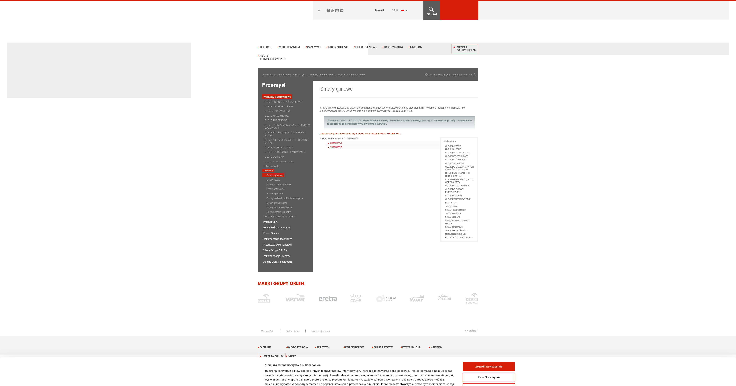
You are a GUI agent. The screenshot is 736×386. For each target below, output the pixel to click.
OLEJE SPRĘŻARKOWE (278, 111)
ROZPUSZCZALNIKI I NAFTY (281, 216)
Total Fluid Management (276, 227)
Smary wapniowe (275, 189)
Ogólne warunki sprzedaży (278, 261)
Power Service (271, 233)
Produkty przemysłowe (321, 74)
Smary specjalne (275, 193)
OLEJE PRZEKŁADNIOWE (279, 106)
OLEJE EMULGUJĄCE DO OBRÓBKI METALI (285, 134)
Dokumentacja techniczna (277, 238)
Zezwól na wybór (489, 351)
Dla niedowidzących (439, 74)
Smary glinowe (274, 175)
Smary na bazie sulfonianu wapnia (284, 198)
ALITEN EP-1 (336, 143)
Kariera (416, 47)
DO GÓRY (470, 331)
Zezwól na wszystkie (488, 340)
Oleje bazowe (366, 47)
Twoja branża (270, 221)
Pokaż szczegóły (413, 378)
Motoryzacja (289, 47)
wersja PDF (267, 331)
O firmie (266, 47)
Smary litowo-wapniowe (279, 184)
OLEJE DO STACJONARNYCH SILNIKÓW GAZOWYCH (288, 126)
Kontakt (379, 10)
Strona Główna (283, 74)
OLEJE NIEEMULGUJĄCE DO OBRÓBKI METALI (287, 141)
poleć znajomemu (320, 331)
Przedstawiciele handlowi (277, 244)
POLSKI (394, 10)
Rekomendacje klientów (276, 256)
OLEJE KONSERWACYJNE (280, 161)
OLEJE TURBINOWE (276, 120)
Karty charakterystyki (272, 57)
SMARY (341, 74)
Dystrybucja (393, 47)
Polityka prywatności (279, 362)
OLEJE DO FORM (274, 156)
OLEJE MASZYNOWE (277, 115)
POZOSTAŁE (272, 166)
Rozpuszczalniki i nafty (278, 212)
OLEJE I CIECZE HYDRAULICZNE (283, 102)
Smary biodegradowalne (279, 207)
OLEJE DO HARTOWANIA (279, 147)
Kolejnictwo (338, 47)
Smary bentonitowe (276, 202)
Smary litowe (273, 179)
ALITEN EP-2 (336, 147)
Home (319, 10)
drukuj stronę (293, 331)
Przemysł (314, 47)
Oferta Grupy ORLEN (466, 48)
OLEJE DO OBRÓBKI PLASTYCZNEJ (285, 152)
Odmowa (489, 362)
